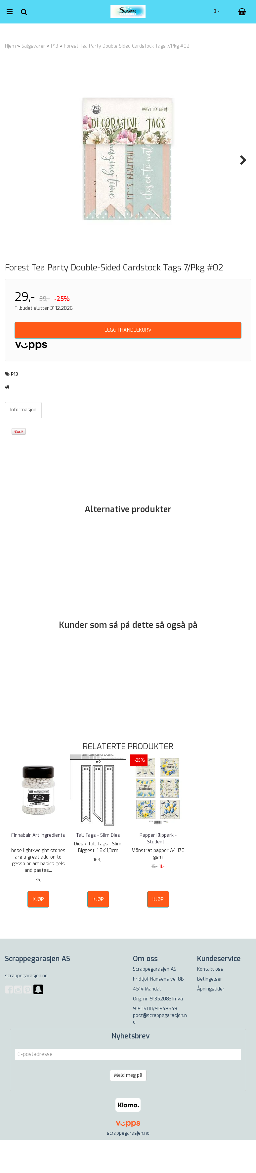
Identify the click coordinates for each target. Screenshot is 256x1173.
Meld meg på (128, 1108)
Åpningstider (211, 1022)
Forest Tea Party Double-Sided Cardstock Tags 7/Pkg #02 (127, 46)
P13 (54, 46)
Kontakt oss (210, 1002)
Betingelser (209, 1012)
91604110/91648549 (155, 1042)
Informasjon (23, 443)
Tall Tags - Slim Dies (98, 868)
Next (239, 160)
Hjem (10, 46)
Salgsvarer (33, 46)
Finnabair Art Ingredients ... (38, 871)
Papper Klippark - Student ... (158, 871)
